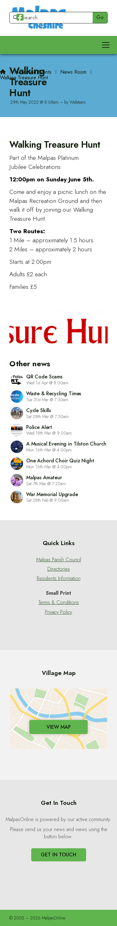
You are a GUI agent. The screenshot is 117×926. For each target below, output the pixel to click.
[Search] (54, 17)
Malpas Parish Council (58, 559)
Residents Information (58, 578)
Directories (58, 569)
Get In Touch (58, 854)
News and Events (32, 72)
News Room (73, 72)
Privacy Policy (58, 612)
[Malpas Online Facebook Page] (20, 18)
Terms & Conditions (58, 602)
